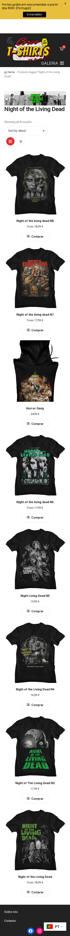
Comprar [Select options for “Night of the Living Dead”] (37, 878)
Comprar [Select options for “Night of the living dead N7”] (37, 316)
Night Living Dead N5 (35, 581)
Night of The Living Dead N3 (35, 769)
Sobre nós (11, 897)
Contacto (10, 906)
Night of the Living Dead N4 (35, 675)
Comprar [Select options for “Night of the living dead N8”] (37, 222)
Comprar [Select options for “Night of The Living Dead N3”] (37, 784)
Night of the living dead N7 (35, 300)
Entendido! (34, 14)
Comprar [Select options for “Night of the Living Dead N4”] (37, 690)
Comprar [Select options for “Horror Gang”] (37, 409)
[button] (49, 49)
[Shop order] (26, 116)
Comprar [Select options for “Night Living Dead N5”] (37, 597)
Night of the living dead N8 (35, 207)
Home (11, 57)
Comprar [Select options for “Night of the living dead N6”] (37, 503)
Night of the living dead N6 (35, 488)
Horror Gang (35, 394)
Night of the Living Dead (35, 862)
